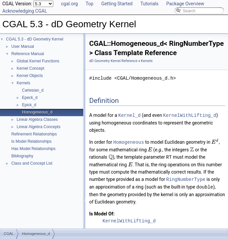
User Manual (22, 46)
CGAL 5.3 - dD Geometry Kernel (34, 39)
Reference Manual (27, 53)
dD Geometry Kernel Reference (113, 61)
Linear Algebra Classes (37, 119)
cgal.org (69, 3)
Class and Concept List (31, 163)
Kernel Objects (30, 75)
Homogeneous (128, 141)
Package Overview (185, 3)
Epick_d (29, 105)
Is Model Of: (101, 212)
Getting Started (116, 3)
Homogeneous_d (37, 112)
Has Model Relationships (33, 148)
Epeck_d (30, 97)
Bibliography (22, 156)
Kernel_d (129, 115)
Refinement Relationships (34, 134)
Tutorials (149, 3)
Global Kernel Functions (38, 61)
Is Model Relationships (31, 141)
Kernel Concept (30, 68)
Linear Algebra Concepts (38, 126)
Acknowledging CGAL (24, 11)
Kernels (23, 83)
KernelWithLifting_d (189, 115)
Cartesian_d (33, 90)
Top (90, 3)
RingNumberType (185, 178)
